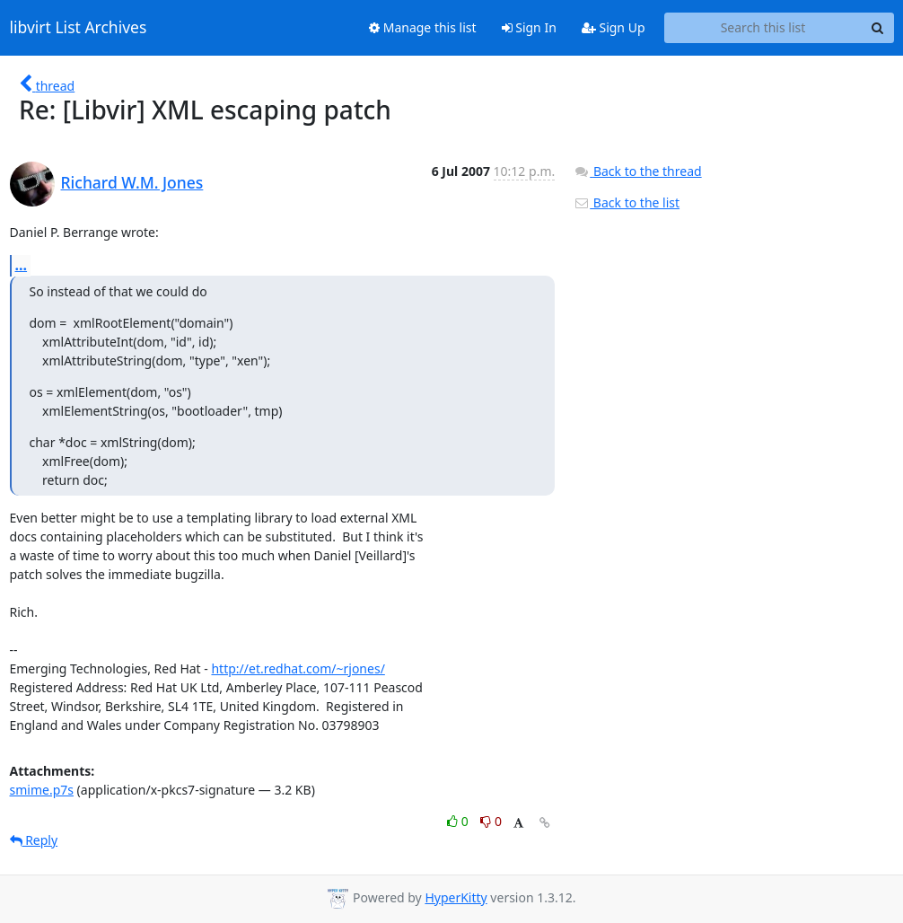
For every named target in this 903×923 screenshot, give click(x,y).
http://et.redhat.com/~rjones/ (297, 668)
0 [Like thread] (459, 821)
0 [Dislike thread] (491, 821)
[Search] (878, 28)
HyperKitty (456, 897)
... (21, 265)
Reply (34, 839)
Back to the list (626, 202)
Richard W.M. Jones (132, 182)
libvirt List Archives (78, 28)
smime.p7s (42, 789)
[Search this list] (763, 28)
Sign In (529, 27)
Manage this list (423, 27)
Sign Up (613, 27)
